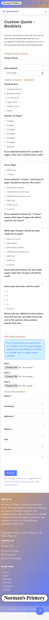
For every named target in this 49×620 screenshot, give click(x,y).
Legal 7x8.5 (10, 102)
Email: (8, 449)
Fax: (6, 439)
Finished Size (11, 84)
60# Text (9, 260)
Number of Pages (13, 115)
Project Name (11, 57)
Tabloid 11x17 (11, 106)
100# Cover (11, 205)
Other (8, 110)
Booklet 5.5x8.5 (12, 93)
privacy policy (27, 481)
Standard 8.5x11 (13, 89)
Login (5, 575)
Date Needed (10, 68)
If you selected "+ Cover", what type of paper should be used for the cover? (23, 181)
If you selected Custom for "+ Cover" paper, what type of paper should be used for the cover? (22, 217)
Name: (8, 395)
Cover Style (10, 164)
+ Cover (9, 174)
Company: (9, 406)
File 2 (7, 372)
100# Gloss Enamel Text (16, 192)
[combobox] (21, 73)
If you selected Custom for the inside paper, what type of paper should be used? (23, 272)
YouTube (6, 589)
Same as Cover (12, 239)
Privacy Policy (13, 609)
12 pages (9, 129)
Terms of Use (24, 609)
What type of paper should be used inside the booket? (22, 232)
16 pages (9, 133)
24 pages (9, 142)
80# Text (9, 200)
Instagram (8, 586)
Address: (9, 416)
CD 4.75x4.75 (11, 98)
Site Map (7, 582)
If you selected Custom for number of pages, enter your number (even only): (23, 153)
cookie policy (10, 484)
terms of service (12, 481)
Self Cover (10, 170)
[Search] (35, 3)
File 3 (7, 381)
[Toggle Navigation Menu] (46, 3)
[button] (42, 73)
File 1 (7, 363)
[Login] (30, 3)
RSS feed (7, 579)
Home (6, 572)
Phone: (8, 429)
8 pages (9, 125)
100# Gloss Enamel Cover (17, 196)
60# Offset (10, 243)
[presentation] (24, 463)
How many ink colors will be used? (22, 286)
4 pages (9, 121)
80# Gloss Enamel (14, 187)
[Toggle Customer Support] (40, 611)
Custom (9, 146)
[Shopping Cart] (41, 3)
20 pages (9, 138)
